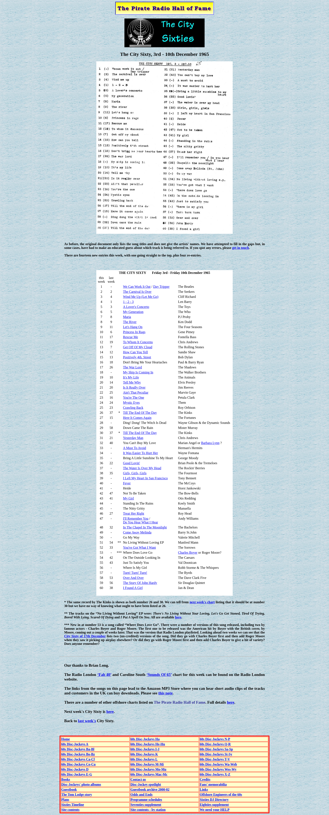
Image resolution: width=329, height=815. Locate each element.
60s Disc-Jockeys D (75, 769)
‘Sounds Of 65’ (159, 674)
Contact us (138, 779)
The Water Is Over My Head (142, 468)
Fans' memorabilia (213, 784)
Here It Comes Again (137, 417)
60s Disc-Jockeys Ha (145, 739)
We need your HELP (215, 809)
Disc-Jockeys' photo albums (81, 784)
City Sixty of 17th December (85, 636)
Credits (205, 779)
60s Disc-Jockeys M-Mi (147, 764)
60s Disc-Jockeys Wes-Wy (218, 769)
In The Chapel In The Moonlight (145, 527)
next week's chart (202, 602)
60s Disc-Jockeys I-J (145, 749)
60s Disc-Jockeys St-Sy (216, 754)
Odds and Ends (142, 794)
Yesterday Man (133, 438)
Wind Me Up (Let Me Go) (140, 296)
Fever (127, 483)
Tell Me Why (132, 382)
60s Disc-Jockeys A (74, 744)
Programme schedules (146, 799)
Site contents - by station (148, 809)
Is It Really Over (134, 387)
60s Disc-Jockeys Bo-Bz (78, 754)
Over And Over (133, 578)
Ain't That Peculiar (135, 392)
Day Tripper (161, 286)
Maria (127, 317)
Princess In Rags (134, 332)
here (178, 617)
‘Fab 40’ (104, 674)
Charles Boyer (187, 552)
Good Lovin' (131, 463)
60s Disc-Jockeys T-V (215, 759)
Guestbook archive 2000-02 (150, 789)
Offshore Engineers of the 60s (221, 794)
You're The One (133, 397)
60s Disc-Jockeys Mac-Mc (149, 774)
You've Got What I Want (139, 547)
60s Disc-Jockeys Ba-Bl (77, 749)
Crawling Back (133, 407)
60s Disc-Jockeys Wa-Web (218, 764)
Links (204, 789)
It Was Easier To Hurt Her (140, 453)
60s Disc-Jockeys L (144, 759)
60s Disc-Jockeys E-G (76, 774)
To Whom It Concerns (138, 342)
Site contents (70, 809)
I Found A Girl (133, 588)
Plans (65, 799)
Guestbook (69, 789)
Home (65, 739)
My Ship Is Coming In (138, 372)
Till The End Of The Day (140, 412)
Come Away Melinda (137, 532)
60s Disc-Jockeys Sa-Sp (216, 749)
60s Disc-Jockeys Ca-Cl (78, 759)
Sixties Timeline (72, 804)
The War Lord (132, 367)
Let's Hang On (132, 327)
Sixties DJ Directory (214, 799)
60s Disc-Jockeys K (144, 754)
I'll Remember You (135, 518)
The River (129, 322)
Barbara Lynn (210, 443)
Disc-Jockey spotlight (146, 784)
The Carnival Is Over (137, 291)
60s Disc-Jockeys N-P (215, 739)
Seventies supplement (146, 804)
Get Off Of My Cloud (137, 347)
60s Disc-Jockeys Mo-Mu (148, 769)
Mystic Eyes (131, 402)
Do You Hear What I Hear (140, 522)
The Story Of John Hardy (140, 583)
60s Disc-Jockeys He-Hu (148, 744)
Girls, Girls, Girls (134, 473)
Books (65, 779)
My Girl (128, 498)
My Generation (133, 312)
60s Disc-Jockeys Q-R (215, 744)
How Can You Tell (135, 352)
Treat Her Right (133, 513)
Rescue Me (130, 337)
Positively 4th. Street (137, 357)
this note (165, 693)
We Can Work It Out (136, 286)
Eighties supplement (214, 804)
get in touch (240, 248)
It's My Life (131, 377)
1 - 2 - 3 (128, 302)
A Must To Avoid (134, 448)
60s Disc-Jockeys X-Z (215, 774)
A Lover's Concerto (136, 307)
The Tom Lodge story (76, 794)
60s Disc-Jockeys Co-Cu (78, 764)
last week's (87, 721)
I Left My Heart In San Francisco (145, 478)
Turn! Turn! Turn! (135, 572)
